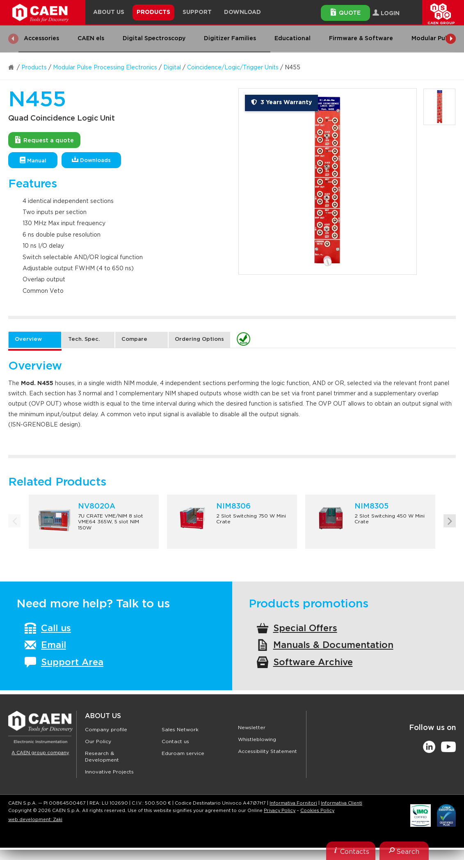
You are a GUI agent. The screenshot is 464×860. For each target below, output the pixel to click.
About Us (103, 716)
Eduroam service (183, 753)
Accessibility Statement (267, 751)
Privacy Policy (279, 825)
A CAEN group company (40, 753)
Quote (346, 12)
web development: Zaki (35, 834)
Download (242, 12)
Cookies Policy (317, 825)
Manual (33, 160)
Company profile (106, 729)
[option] (327, 181)
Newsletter (251, 727)
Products (34, 68)
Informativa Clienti (341, 817)
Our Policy (98, 741)
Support (197, 12)
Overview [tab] (28, 339)
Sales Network (180, 729)
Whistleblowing (257, 739)
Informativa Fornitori (293, 817)
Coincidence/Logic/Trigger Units (233, 68)
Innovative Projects (109, 771)
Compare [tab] (134, 339)
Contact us (175, 741)
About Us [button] (108, 12)
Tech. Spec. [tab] (84, 339)
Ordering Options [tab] (199, 339)
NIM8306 (233, 506)
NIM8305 (371, 506)
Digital (172, 68)
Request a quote (44, 140)
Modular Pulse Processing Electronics (105, 68)
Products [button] (153, 12)
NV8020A (96, 506)
